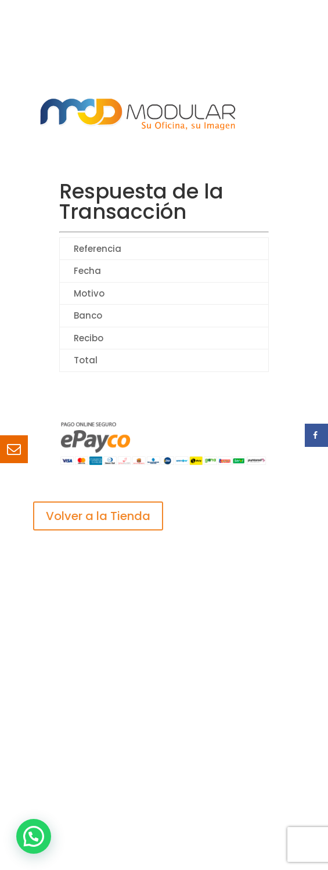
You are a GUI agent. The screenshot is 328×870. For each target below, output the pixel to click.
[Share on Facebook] (316, 435)
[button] (33, 836)
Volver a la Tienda (98, 516)
